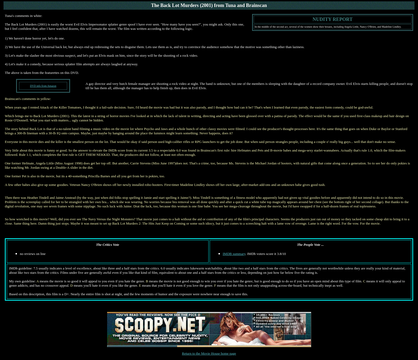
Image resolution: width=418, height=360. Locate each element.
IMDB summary (234, 254)
